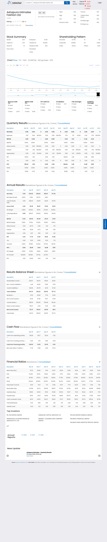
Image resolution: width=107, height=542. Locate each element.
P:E (20, 60)
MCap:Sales (43, 60)
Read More (30, 456)
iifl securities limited (14, 415)
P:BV (25, 60)
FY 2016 (41, 435)
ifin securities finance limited (81, 415)
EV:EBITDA (32, 60)
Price (15, 60)
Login (100, 3)
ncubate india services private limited (84, 422)
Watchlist (30, 25)
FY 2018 (24, 435)
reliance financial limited (79, 419)
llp (8, 426)
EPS (51, 60)
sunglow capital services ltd (49, 415)
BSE (44, 13)
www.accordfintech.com (21, 462)
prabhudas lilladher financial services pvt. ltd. (18, 420)
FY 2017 (32, 435)
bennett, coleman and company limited (50, 420)
